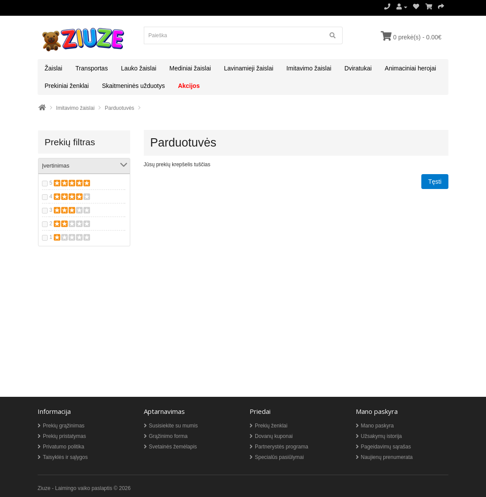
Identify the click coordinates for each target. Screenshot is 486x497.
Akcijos (189, 85)
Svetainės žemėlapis (173, 447)
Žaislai (53, 68)
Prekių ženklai (271, 426)
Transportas (91, 68)
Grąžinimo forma (168, 436)
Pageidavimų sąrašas (386, 447)
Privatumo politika (63, 447)
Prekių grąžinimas (63, 426)
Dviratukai (357, 68)
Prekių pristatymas (64, 436)
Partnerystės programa (281, 447)
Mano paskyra (377, 426)
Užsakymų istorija (381, 436)
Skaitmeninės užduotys (133, 85)
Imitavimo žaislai (308, 68)
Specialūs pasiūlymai (279, 457)
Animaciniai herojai (410, 68)
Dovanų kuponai (274, 436)
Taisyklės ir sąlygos (65, 457)
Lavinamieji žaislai (249, 68)
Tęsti (434, 181)
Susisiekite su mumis (173, 426)
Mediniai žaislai (190, 68)
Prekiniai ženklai (67, 85)
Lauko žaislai (138, 68)
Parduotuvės (119, 108)
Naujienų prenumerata (387, 457)
